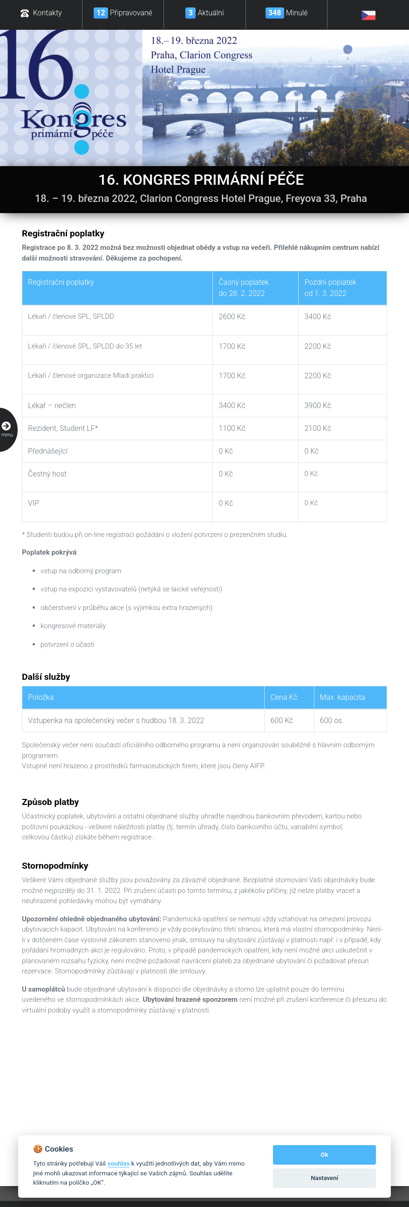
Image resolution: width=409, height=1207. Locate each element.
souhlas (119, 1163)
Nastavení (324, 1177)
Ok (324, 1154)
